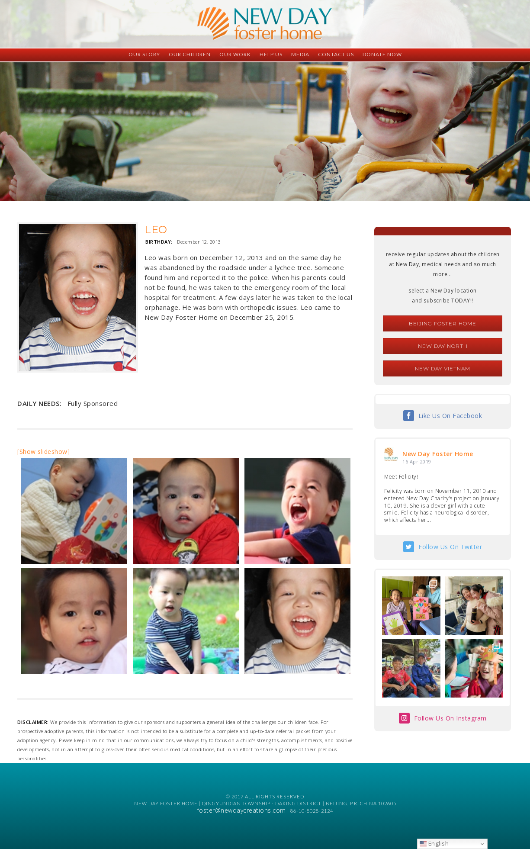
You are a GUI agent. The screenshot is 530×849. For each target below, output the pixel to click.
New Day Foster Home (437, 454)
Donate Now (382, 54)
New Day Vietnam (442, 368)
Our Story (144, 54)
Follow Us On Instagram (450, 718)
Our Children (190, 54)
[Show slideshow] (43, 451)
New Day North (443, 346)
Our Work (235, 54)
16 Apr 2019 (416, 461)
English (434, 843)
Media (300, 54)
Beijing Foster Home (442, 323)
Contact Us (336, 54)
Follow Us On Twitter (450, 547)
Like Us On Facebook (450, 416)
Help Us (271, 54)
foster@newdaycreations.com (241, 810)
